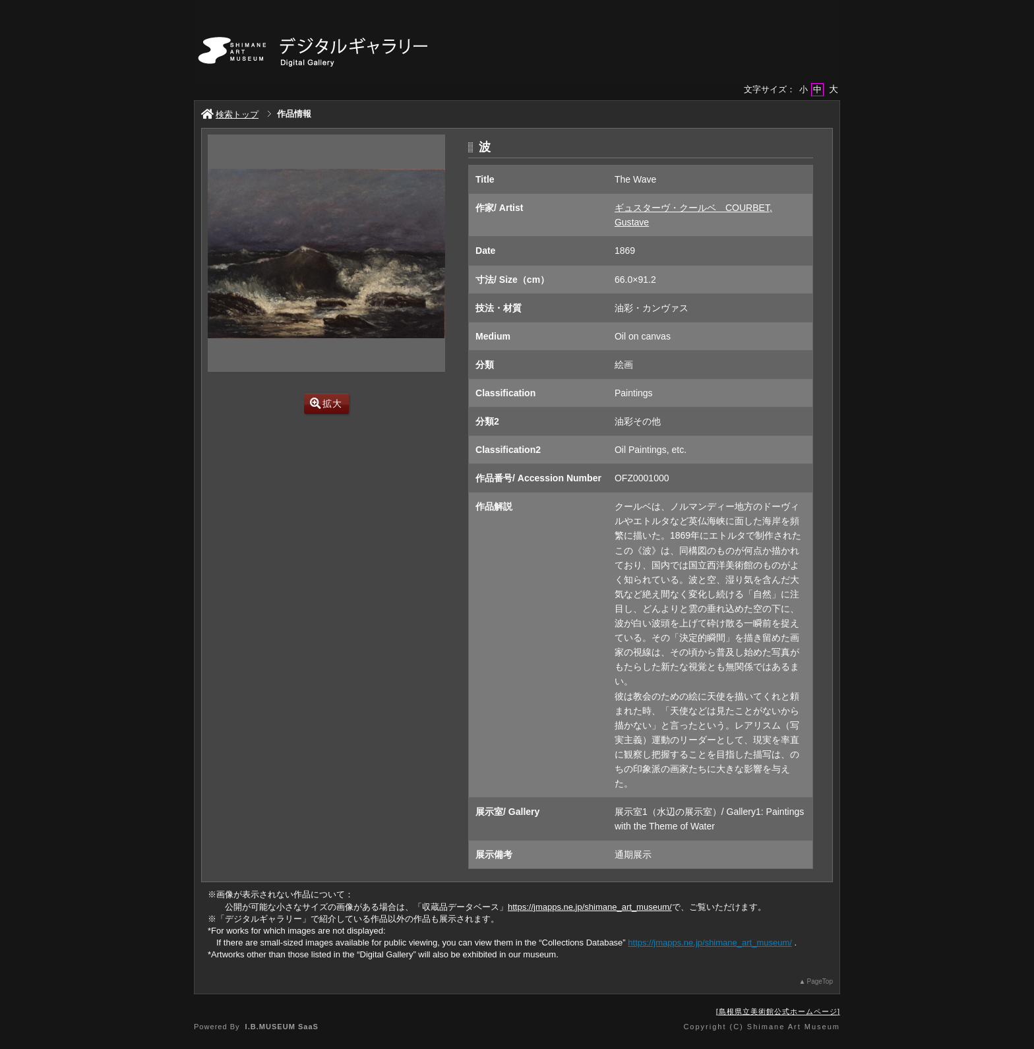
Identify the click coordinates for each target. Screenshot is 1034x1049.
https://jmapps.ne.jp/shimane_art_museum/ (590, 907)
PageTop (820, 981)
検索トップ (229, 114)
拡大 (326, 403)
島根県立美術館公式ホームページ (778, 1011)
